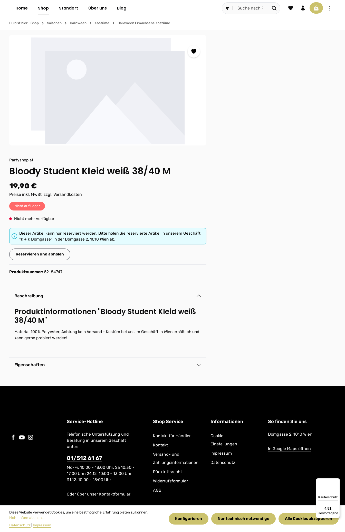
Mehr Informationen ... (27, 518)
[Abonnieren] (299, 415)
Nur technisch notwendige (242, 518)
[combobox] (248, 8)
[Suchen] (272, 8)
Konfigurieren (187, 518)
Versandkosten (213, 486)
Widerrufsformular (170, 376)
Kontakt (160, 340)
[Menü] (337, 481)
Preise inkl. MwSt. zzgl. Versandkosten (214, 86)
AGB (157, 385)
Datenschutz (222, 357)
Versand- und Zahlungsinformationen (175, 353)
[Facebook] (13, 334)
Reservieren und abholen (209, 146)
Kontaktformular (114, 389)
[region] (88, 90)
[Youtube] (22, 334)
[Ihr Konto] (301, 8)
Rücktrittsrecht (167, 366)
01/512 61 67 (84, 353)
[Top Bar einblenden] (330, 8)
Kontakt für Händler (172, 330)
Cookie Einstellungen (223, 335)
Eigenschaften (199, 258)
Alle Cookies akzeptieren (308, 518)
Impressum (221, 348)
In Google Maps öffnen (289, 343)
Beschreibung (198, 188)
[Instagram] (30, 334)
